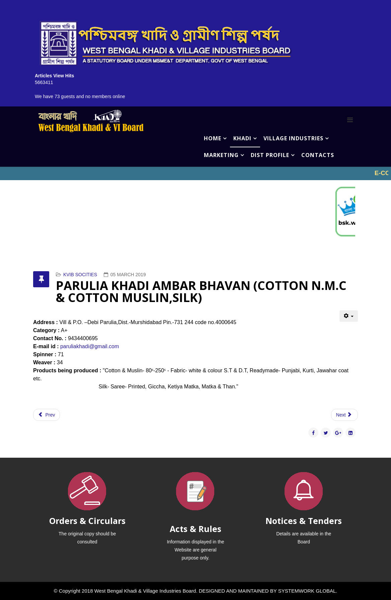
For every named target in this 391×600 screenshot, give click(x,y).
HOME (212, 138)
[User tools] (348, 316)
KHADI (242, 138)
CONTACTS (317, 155)
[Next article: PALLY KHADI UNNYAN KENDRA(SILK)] (344, 415)
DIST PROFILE (270, 155)
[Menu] (350, 120)
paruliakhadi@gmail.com (89, 346)
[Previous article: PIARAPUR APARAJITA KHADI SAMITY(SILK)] (46, 415)
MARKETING (221, 155)
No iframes (195, 173)
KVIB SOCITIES (80, 274)
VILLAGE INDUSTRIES (293, 138)
